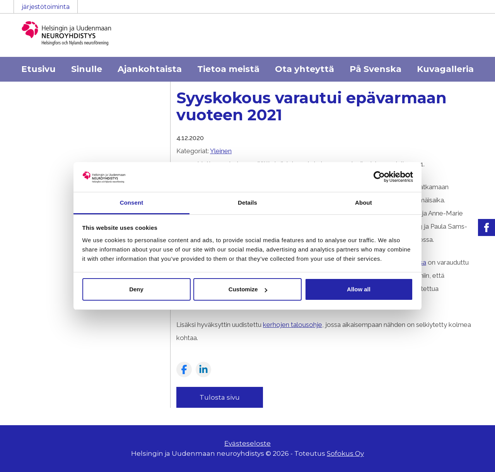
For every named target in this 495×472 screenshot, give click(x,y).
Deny (136, 289)
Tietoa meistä (228, 69)
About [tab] (363, 202)
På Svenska (375, 69)
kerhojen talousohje (292, 324)
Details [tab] (247, 202)
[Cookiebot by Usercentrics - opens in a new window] (379, 177)
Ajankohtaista (150, 69)
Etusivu (38, 69)
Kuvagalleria (445, 69)
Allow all (358, 289)
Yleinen (221, 151)
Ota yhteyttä (304, 69)
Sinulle (86, 69)
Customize (248, 289)
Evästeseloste (247, 443)
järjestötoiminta (46, 6)
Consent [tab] (131, 202)
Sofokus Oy (345, 453)
